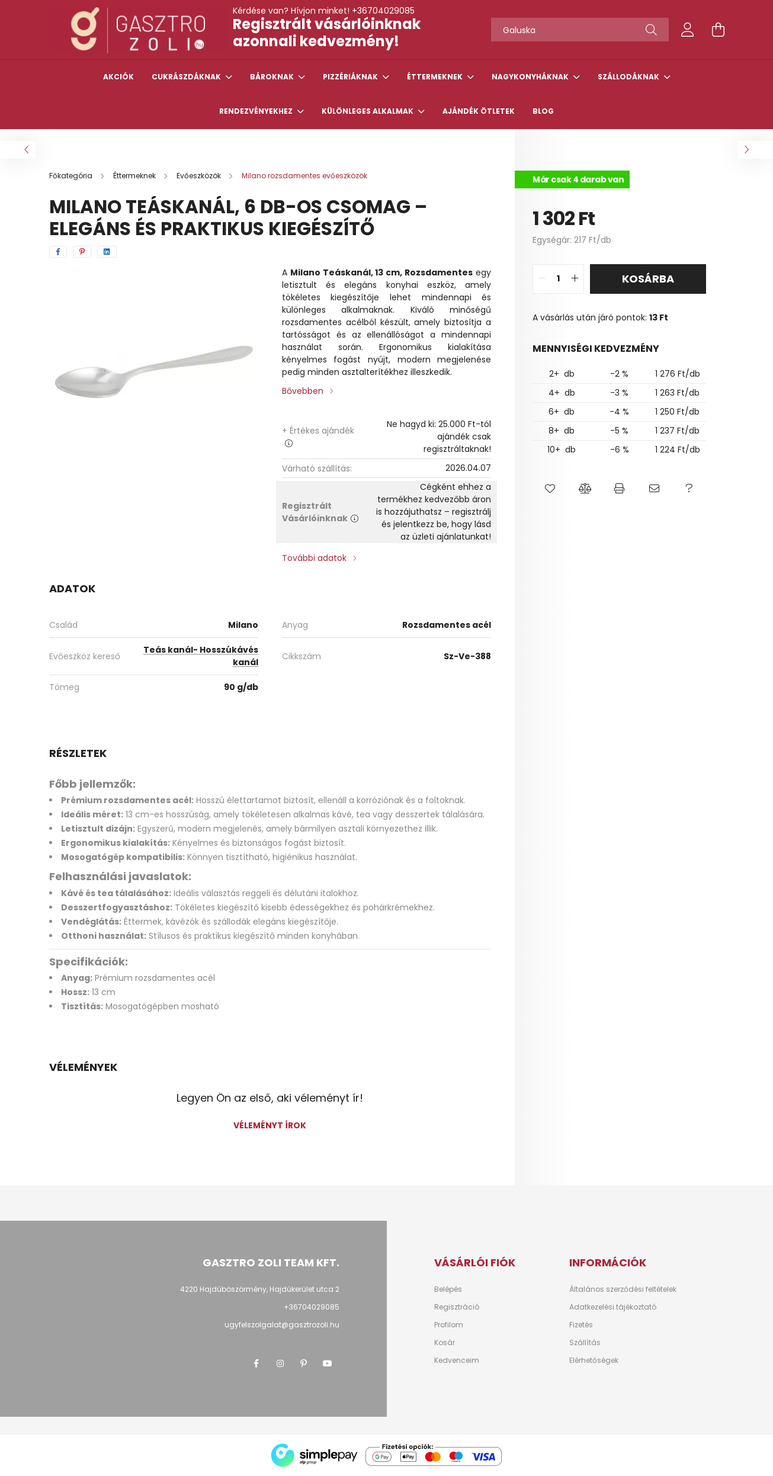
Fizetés (581, 1325)
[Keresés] (651, 29)
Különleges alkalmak (368, 111)
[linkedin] (107, 252)
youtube (327, 1363)
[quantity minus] (542, 279)
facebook (256, 1363)
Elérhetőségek (593, 1360)
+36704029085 (383, 11)
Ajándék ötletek (478, 111)
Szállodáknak (629, 77)
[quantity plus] (574, 279)
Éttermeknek (435, 77)
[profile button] (688, 29)
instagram (280, 1363)
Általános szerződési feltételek (622, 1289)
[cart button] (718, 29)
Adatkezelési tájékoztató (612, 1307)
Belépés (448, 1289)
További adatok (314, 558)
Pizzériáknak (351, 77)
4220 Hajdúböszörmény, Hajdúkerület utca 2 (259, 1289)
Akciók (118, 77)
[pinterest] (82, 252)
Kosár (444, 1343)
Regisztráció (456, 1307)
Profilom (448, 1325)
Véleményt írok (269, 1125)
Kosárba (648, 278)
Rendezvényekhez (256, 111)
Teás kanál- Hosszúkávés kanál (200, 656)
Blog (543, 111)
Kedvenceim (456, 1360)
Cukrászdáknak (187, 77)
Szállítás (585, 1343)
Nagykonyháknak (531, 77)
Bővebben (302, 391)
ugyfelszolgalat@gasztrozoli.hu (281, 1325)
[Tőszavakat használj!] (580, 29)
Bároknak (273, 77)
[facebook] (58, 252)
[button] (550, 488)
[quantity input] (558, 279)
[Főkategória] (71, 176)
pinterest (304, 1363)
